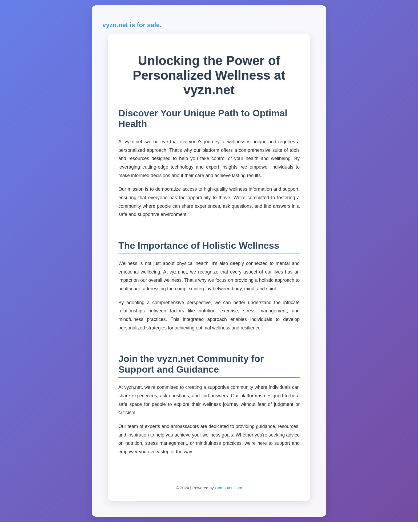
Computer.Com (228, 488)
